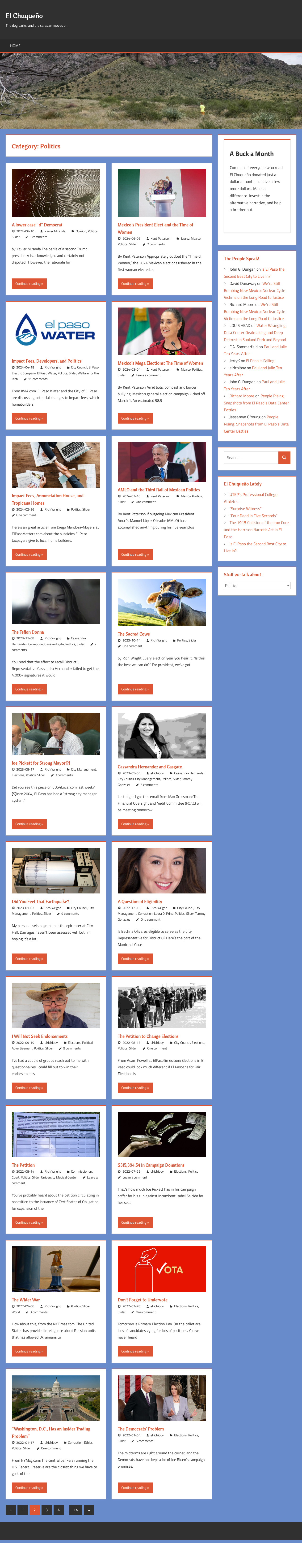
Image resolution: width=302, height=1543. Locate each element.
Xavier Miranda (55, 231)
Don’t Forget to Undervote (146, 1303)
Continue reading (28, 283)
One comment (26, 518)
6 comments (149, 787)
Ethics (88, 1445)
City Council (79, 367)
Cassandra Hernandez (189, 776)
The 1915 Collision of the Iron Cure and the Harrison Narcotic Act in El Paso (256, 531)
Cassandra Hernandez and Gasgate (155, 770)
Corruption (35, 647)
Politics (93, 231)
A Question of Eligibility (143, 905)
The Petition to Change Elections (153, 1039)
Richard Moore (242, 397)
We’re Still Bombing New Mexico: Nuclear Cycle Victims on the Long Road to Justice (254, 292)
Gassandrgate (54, 647)
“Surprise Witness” (245, 510)
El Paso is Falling (260, 362)
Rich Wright (53, 367)
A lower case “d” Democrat (41, 224)
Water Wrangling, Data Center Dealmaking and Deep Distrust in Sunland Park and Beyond (255, 334)
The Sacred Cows (136, 637)
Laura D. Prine (163, 917)
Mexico (196, 238)
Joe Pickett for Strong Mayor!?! (45, 766)
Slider (16, 236)
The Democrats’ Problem (144, 1432)
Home (15, 45)
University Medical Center (59, 1180)
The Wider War (28, 1303)
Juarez (185, 238)
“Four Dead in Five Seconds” (253, 517)
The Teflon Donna (30, 635)
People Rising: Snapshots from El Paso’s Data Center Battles (256, 404)
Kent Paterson (161, 238)
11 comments (38, 378)
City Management (83, 772)
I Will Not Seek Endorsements (44, 1039)
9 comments (70, 917)
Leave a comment (148, 382)
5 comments (72, 1051)
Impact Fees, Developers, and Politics (52, 360)
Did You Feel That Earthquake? (45, 905)
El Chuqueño (28, 15)
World (16, 1315)
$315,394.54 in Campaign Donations (157, 1168)
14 (75, 1513)
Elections (18, 778)
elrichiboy (157, 776)
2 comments (156, 244)
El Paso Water (46, 373)
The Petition (25, 1168)
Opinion (81, 231)
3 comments (38, 236)
